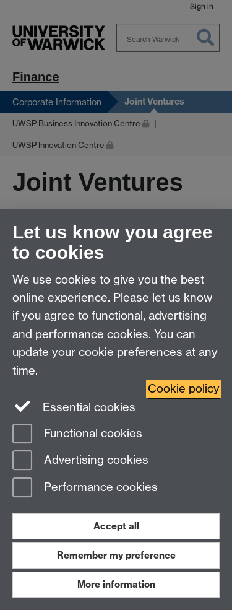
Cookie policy (184, 388)
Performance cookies (85, 488)
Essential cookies (73, 406)
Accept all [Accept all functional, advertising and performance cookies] (116, 526)
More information (116, 584)
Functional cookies (77, 434)
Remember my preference (116, 555)
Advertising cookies (80, 461)
